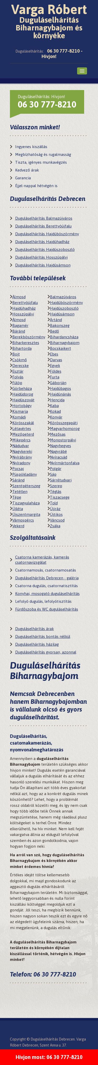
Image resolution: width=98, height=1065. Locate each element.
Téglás (55, 491)
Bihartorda (22, 348)
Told (54, 503)
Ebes (54, 354)
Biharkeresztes (25, 342)
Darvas (56, 360)
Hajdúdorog (22, 394)
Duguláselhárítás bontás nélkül (42, 636)
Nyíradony (21, 463)
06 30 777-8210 (47, 104)
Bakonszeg (60, 325)
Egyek (55, 365)
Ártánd (56, 320)
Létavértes (21, 428)
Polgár (55, 468)
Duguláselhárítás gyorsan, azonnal (45, 652)
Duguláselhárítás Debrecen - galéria (47, 578)
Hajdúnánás (60, 394)
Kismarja (20, 411)
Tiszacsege (60, 497)
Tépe (16, 497)
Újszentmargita (26, 514)
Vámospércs (23, 520)
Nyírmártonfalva (64, 463)
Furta (54, 377)
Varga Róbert (49, 20)
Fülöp (17, 383)
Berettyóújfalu (25, 302)
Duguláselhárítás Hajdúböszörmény (47, 234)
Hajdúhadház (24, 308)
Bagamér (20, 325)
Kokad (55, 411)
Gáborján (58, 383)
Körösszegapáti (64, 423)
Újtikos (56, 514)
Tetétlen (19, 491)
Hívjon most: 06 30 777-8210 (49, 1057)
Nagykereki (22, 451)
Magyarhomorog (65, 428)
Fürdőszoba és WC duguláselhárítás (46, 609)
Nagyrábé (58, 451)
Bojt (16, 354)
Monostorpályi (63, 440)
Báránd (18, 331)
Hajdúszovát (23, 400)
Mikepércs (21, 440)
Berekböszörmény (28, 337)
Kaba (54, 405)
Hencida (57, 400)
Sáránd (18, 480)
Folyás (18, 377)
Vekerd (18, 526)
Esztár (18, 371)
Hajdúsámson (62, 314)
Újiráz (55, 508)
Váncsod (57, 520)
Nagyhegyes (60, 445)
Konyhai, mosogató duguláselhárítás (47, 593)
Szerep (56, 486)
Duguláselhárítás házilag (37, 644)
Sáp (53, 474)
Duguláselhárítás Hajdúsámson (43, 265)
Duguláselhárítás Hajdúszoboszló (45, 249)
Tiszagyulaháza (26, 503)
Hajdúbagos (60, 388)
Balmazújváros (63, 297)
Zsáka (55, 526)
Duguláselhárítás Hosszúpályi (41, 257)
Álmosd (19, 297)
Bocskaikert (60, 348)
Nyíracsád (58, 457)
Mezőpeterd (23, 434)
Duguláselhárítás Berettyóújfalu (43, 226)
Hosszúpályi (23, 314)
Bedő (54, 331)
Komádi (19, 417)
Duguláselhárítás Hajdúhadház (42, 241)
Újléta (17, 508)
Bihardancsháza (64, 337)
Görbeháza (22, 388)
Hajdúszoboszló (64, 308)
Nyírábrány (22, 457)
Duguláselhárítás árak (34, 628)
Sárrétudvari (61, 480)
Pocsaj (18, 468)
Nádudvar (20, 445)
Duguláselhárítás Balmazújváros (43, 218)
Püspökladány (24, 474)
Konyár (56, 417)
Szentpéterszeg (26, 486)
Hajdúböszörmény (66, 302)
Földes (55, 371)
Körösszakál (23, 423)
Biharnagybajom (64, 342)
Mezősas (58, 434)
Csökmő (19, 360)
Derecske (20, 365)
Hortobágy (22, 405)
